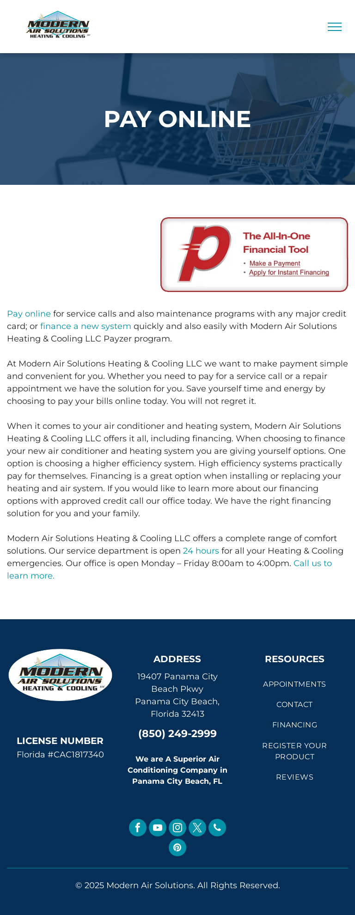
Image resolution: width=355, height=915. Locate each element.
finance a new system (85, 326)
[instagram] (177, 829)
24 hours (201, 551)
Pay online (29, 314)
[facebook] (138, 829)
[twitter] (197, 829)
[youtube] (157, 829)
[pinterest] (177, 849)
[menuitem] (294, 684)
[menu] (335, 27)
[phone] (217, 829)
